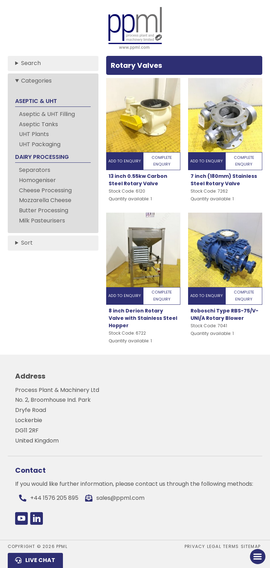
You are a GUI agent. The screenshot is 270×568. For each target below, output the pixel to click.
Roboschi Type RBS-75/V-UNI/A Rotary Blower (224, 314)
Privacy (195, 546)
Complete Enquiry (162, 161)
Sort (27, 243)
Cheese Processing (45, 190)
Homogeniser (37, 180)
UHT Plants (34, 134)
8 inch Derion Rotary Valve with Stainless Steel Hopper (143, 318)
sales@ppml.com (120, 498)
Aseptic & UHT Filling (47, 114)
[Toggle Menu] (257, 556)
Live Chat (40, 560)
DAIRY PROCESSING (42, 157)
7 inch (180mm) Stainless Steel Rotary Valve (224, 180)
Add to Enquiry (124, 161)
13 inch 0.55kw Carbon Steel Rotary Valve (138, 180)
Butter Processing (43, 210)
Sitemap (251, 546)
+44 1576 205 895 (54, 498)
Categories (36, 81)
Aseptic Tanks (38, 124)
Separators (34, 170)
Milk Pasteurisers (42, 221)
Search (31, 63)
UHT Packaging (39, 144)
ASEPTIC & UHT (36, 101)
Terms (231, 546)
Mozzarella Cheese (45, 200)
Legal (214, 546)
